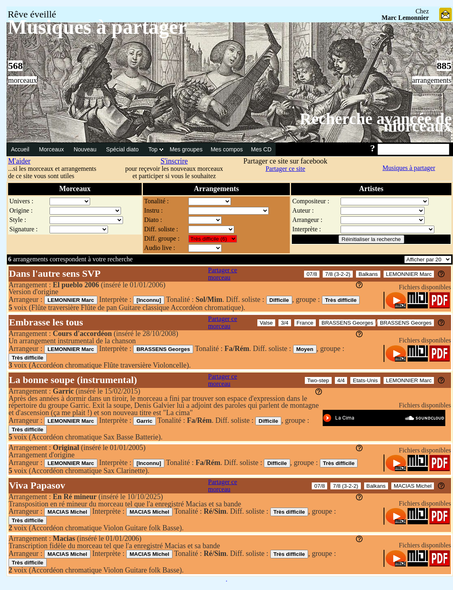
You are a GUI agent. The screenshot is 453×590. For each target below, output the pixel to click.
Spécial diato (123, 149)
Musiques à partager (408, 167)
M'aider (19, 161)
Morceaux (52, 149)
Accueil (21, 149)
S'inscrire (174, 161)
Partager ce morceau (222, 274)
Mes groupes (186, 149)
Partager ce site (285, 168)
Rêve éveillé (32, 14)
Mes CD (261, 149)
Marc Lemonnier (405, 17)
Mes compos (227, 149)
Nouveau (85, 149)
